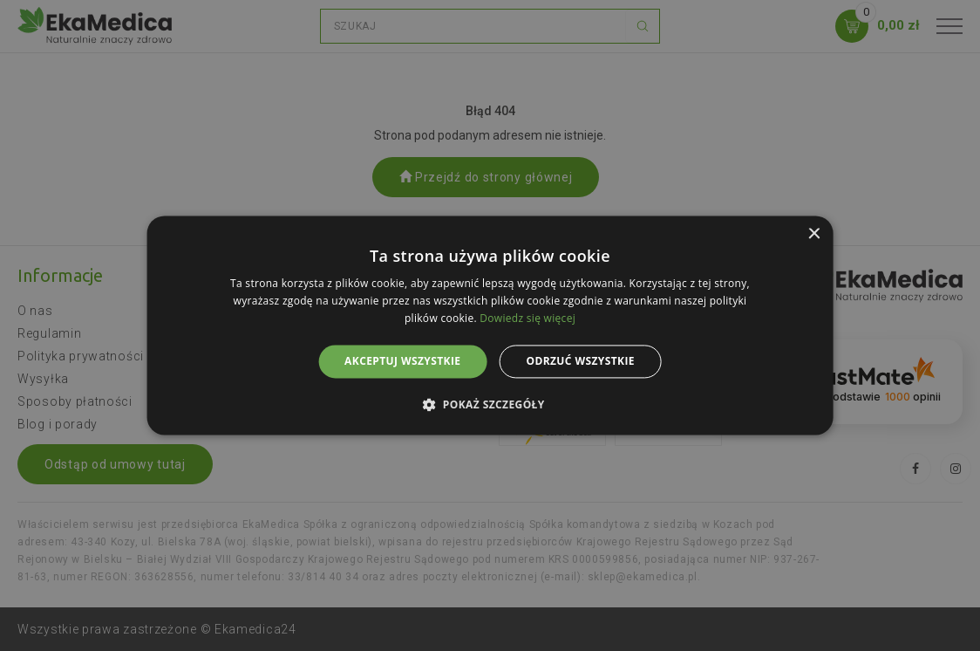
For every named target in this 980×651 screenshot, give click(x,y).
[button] (489, 405)
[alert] (490, 325)
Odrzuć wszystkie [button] (580, 360)
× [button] (813, 234)
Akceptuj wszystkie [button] (402, 360)
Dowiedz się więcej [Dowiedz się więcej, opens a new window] (527, 318)
